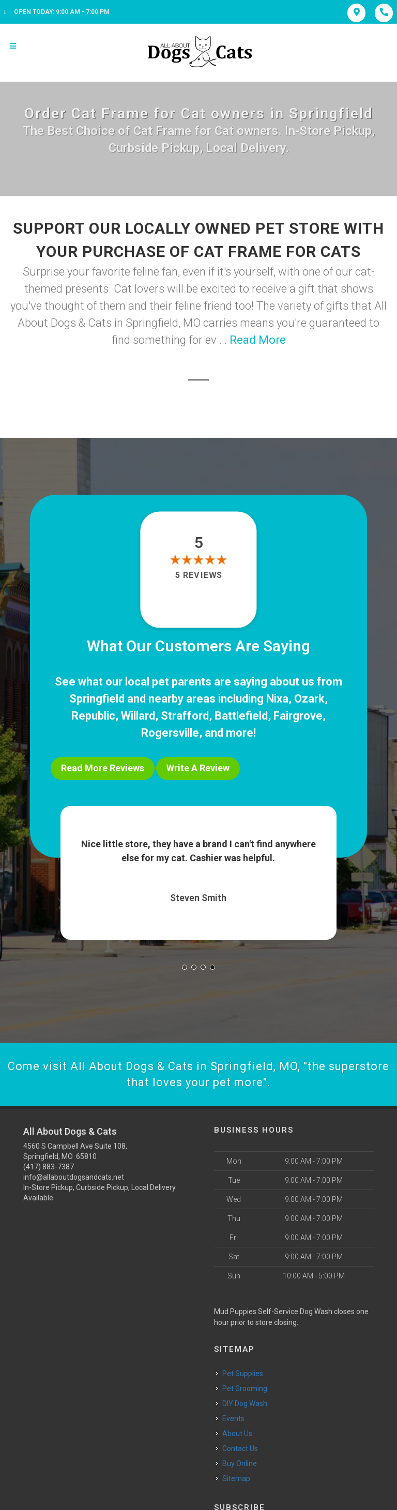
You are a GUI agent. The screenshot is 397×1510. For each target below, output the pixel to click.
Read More (258, 339)
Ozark (309, 698)
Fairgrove (298, 715)
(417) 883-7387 (48, 1167)
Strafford (185, 715)
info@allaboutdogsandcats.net (73, 1177)
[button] (184, 967)
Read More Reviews (102, 767)
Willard (138, 715)
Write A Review (198, 767)
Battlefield (241, 715)
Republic (93, 715)
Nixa (277, 698)
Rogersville (170, 732)
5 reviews (198, 575)
